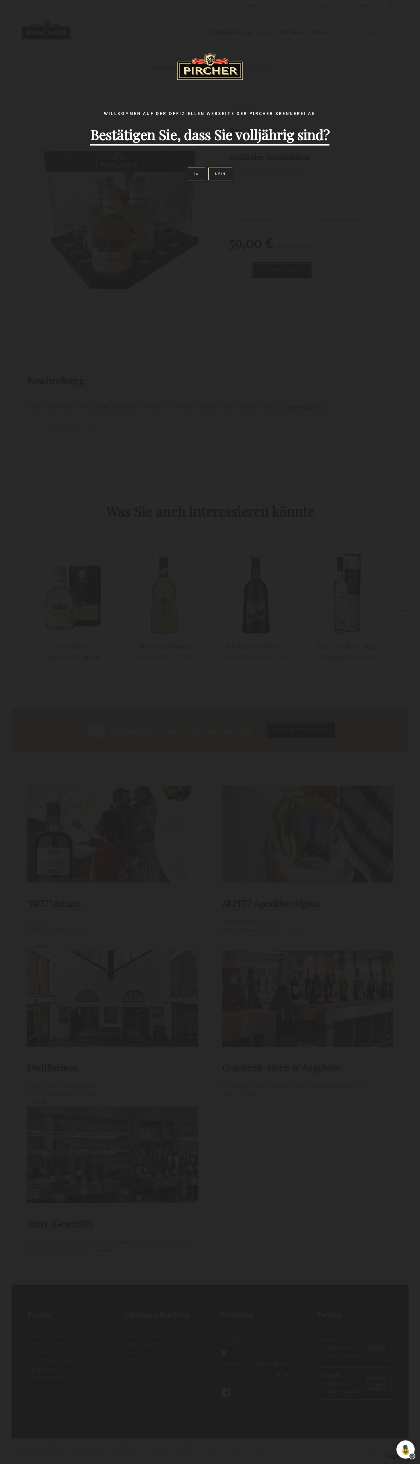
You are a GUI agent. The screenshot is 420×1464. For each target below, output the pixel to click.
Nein (220, 174)
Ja (196, 174)
